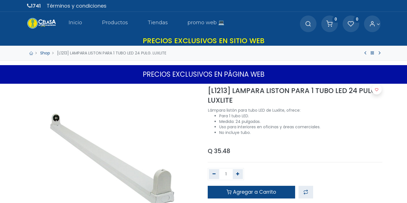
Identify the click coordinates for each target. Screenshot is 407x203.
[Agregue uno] (238, 174)
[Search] (308, 24)
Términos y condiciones (77, 5)
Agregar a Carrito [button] (251, 192)
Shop (45, 53)
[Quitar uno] (214, 174)
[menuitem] (75, 24)
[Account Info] (374, 24)
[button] (306, 192)
